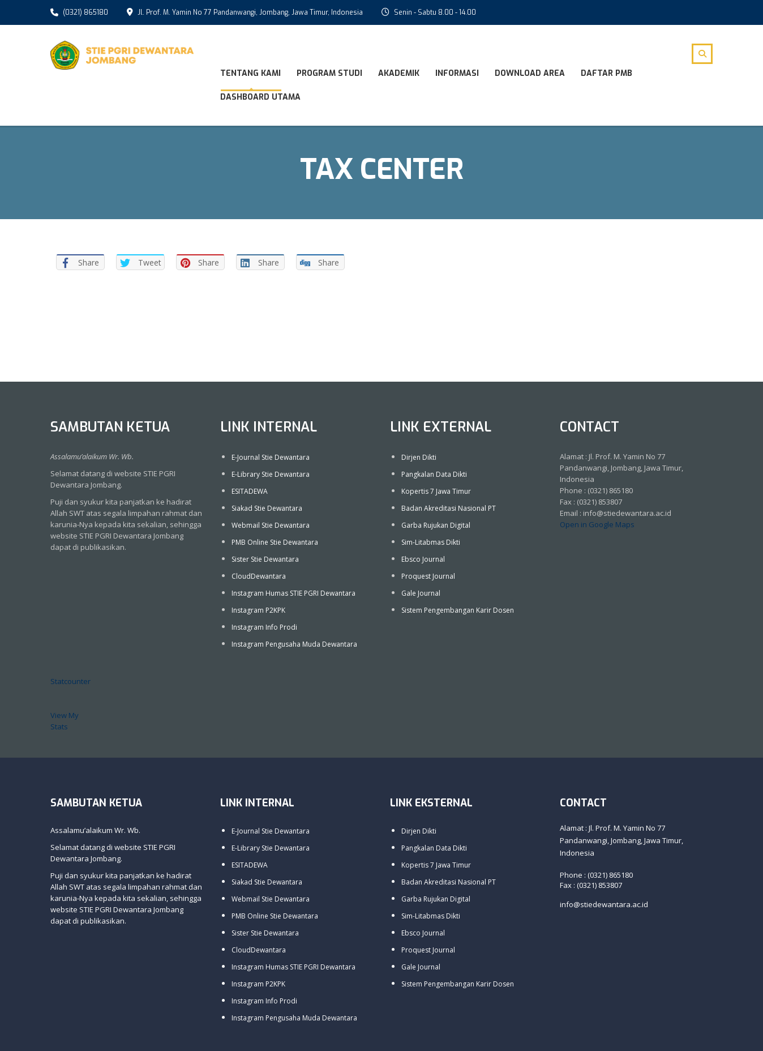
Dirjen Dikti (418, 456)
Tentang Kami (250, 73)
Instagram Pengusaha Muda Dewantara (294, 643)
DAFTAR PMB (606, 73)
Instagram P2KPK (258, 609)
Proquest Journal (428, 575)
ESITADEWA (250, 490)
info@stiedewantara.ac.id (604, 903)
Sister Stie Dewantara (265, 558)
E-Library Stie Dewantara (271, 473)
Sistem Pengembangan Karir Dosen (457, 609)
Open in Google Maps (597, 523)
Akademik (398, 73)
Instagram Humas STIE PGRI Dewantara (293, 592)
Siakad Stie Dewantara (267, 507)
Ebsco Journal (423, 558)
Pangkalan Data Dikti (434, 473)
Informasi (457, 73)
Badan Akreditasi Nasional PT (448, 507)
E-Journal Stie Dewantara (271, 456)
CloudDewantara (259, 575)
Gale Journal (420, 592)
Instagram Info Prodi (264, 626)
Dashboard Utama (260, 97)
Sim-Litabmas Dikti (430, 541)
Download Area (530, 73)
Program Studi (329, 73)
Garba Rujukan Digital (435, 524)
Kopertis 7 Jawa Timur (436, 490)
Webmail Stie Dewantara (271, 524)
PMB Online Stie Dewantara (275, 541)
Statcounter (70, 680)
